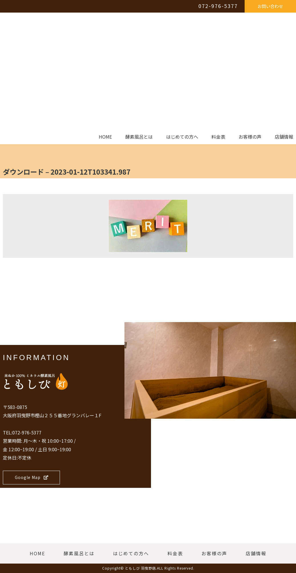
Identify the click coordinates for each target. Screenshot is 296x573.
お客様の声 (250, 137)
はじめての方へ (182, 137)
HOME (105, 137)
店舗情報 (284, 137)
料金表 (218, 137)
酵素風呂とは (139, 137)
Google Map (32, 477)
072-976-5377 (218, 5)
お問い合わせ (270, 6)
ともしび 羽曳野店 (140, 568)
